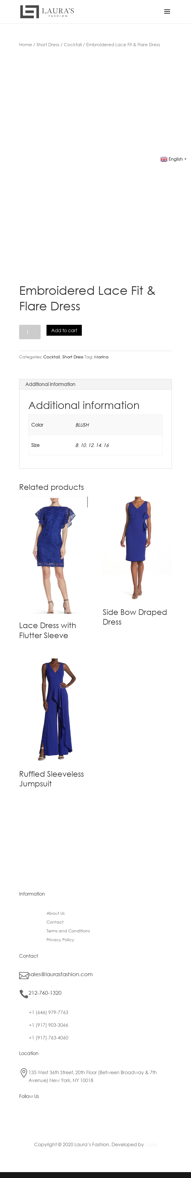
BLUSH (82, 425)
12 (90, 445)
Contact (55, 922)
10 (83, 445)
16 (106, 445)
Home (25, 44)
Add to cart (64, 330)
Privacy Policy (60, 940)
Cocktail (73, 44)
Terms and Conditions (68, 931)
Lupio (151, 1144)
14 (98, 445)
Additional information (50, 384)
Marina (101, 357)
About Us (55, 913)
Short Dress (47, 44)
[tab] (95, 384)
